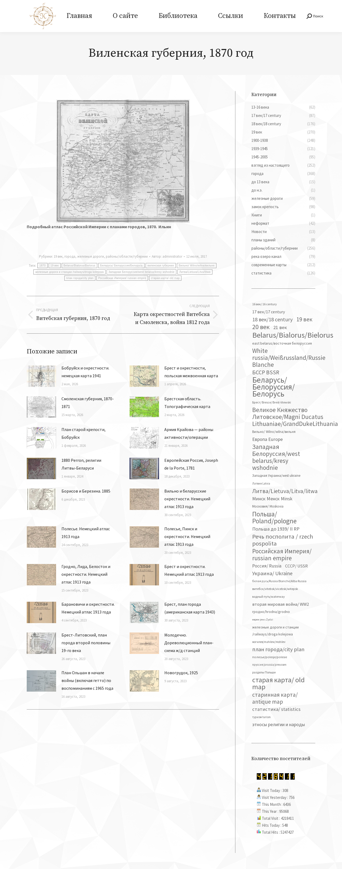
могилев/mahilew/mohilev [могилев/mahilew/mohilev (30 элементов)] (268, 642)
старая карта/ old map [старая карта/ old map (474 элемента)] (278, 683)
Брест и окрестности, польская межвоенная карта (191, 371)
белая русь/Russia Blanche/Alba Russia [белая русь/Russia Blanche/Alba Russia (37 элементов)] (279, 581)
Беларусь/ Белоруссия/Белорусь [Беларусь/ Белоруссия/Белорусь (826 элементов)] (273, 386)
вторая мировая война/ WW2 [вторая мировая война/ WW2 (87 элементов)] (280, 604)
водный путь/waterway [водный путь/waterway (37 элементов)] (268, 596)
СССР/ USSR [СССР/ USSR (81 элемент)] (296, 566)
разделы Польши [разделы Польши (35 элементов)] (264, 672)
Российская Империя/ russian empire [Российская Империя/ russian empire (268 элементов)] (282, 555)
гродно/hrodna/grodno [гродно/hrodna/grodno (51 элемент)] (271, 611)
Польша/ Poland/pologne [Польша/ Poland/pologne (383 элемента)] (274, 517)
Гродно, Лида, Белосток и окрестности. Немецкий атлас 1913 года (85, 574)
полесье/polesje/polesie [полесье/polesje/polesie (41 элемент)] (269, 657)
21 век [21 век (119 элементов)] (280, 327)
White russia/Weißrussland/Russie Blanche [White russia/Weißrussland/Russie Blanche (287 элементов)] (288, 357)
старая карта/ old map (165, 278)
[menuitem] (79, 16)
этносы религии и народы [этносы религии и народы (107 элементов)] (278, 724)
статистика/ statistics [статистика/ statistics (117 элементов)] (276, 709)
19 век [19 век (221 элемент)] (304, 319)
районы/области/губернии (127, 256)
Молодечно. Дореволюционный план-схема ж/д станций (188, 642)
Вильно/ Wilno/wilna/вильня (197, 265)
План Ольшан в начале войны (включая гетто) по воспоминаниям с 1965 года (87, 680)
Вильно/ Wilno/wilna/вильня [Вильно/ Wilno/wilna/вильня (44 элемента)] (274, 431)
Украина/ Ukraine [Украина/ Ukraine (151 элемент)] (272, 573)
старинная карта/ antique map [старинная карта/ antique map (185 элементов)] (275, 698)
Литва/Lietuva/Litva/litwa (195, 271)
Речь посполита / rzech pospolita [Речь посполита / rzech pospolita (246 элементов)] (282, 540)
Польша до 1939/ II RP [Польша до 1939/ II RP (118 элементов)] (276, 529)
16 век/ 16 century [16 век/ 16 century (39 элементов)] (264, 304)
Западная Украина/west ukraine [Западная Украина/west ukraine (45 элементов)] (276, 475)
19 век (58, 256)
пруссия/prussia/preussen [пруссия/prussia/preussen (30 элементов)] (269, 664)
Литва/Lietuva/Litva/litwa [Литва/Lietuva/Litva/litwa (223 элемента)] (285, 490)
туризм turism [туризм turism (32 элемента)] (261, 717)
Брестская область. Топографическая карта (187, 402)
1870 (42, 265)
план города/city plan (80, 278)
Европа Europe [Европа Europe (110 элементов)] (267, 439)
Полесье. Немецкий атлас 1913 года (85, 532)
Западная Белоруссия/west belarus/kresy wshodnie (141, 271)
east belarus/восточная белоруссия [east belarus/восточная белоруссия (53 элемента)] (282, 343)
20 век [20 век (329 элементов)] (261, 326)
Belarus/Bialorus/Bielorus (79, 265)
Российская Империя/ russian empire (122, 278)
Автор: (167, 256)
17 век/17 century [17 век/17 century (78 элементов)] (268, 311)
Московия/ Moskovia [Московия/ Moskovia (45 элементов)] (267, 506)
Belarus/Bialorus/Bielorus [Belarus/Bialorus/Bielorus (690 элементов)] (292, 334)
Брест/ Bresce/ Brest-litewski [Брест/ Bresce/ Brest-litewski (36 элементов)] (271, 402)
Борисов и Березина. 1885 (85, 491)
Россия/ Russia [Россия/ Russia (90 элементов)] (266, 566)
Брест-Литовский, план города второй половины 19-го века (85, 642)
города (69, 256)
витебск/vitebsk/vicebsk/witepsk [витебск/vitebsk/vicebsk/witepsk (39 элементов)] (275, 589)
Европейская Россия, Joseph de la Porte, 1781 (191, 464)
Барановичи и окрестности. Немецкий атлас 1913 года (88, 608)
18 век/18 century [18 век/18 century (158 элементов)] (272, 319)
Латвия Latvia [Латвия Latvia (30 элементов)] (261, 483)
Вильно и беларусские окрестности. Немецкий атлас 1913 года (187, 498)
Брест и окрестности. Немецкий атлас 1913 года (189, 570)
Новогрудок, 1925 (181, 672)
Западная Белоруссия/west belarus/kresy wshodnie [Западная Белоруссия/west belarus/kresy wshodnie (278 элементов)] (276, 457)
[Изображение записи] (41, 376)
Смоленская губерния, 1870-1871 (87, 402)
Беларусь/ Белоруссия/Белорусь (121, 265)
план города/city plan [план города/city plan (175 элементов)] (278, 649)
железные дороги (90, 256)
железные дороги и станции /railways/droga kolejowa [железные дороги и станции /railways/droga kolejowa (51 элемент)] (275, 630)
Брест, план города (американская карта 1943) (189, 608)
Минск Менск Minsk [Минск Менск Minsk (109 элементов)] (272, 499)
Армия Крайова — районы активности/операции (188, 433)
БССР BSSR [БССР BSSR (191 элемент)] (265, 372)
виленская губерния (160, 265)
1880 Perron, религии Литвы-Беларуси (81, 464)
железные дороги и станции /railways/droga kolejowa (69, 271)
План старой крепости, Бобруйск (83, 433)
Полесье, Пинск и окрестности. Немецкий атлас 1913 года (187, 536)
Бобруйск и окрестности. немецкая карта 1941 (85, 371)
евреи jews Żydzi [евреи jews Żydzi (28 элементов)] (262, 619)
